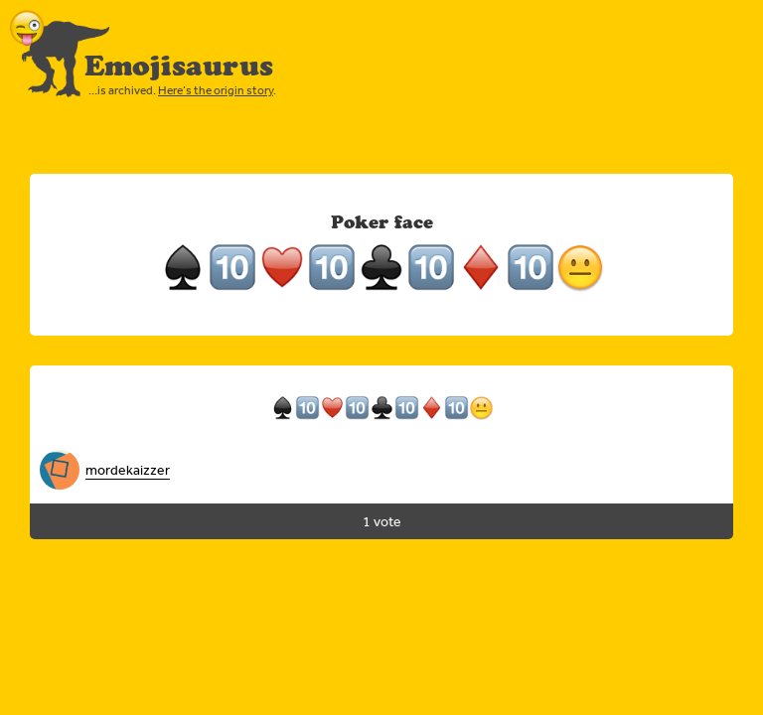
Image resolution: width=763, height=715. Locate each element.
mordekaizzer (127, 470)
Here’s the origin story (215, 90)
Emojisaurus (178, 65)
